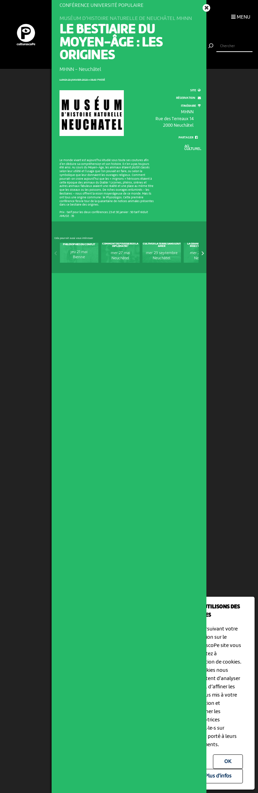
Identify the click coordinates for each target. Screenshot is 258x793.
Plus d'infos (218, 776)
